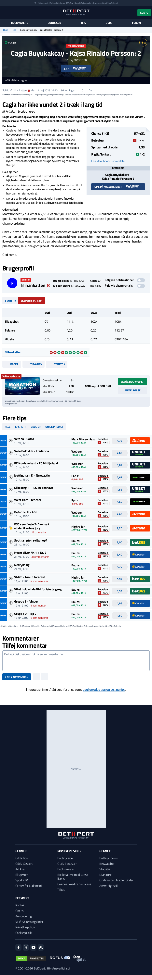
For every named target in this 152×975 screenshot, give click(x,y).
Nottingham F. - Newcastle (31, 475)
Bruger (36, 427)
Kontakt (20, 905)
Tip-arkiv (33, 364)
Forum (136, 23)
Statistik (10, 300)
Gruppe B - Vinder (26, 601)
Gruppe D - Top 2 (25, 613)
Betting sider (65, 858)
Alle (7, 427)
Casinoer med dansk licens (74, 884)
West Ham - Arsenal (27, 499)
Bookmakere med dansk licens (72, 876)
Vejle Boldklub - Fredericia (31, 451)
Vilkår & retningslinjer (29, 921)
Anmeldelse (132, 390)
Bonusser (54, 23)
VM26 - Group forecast (29, 577)
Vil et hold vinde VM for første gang (38, 589)
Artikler (20, 869)
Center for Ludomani (28, 885)
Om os (19, 910)
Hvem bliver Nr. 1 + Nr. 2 (30, 552)
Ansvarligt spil (108, 885)
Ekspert (20, 427)
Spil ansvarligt (43, 3)
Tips (83, 23)
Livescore (105, 874)
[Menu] (4, 12)
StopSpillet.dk (112, 3)
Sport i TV (21, 880)
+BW (143, 42)
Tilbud (61, 889)
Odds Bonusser (67, 863)
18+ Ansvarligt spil (58, 968)
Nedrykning (22, 564)
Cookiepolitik (23, 932)
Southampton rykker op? (30, 540)
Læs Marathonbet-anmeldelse (108, 161)
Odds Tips (21, 858)
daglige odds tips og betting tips (104, 690)
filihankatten (19, 90)
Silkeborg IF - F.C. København (33, 487)
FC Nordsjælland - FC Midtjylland (36, 463)
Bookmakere (19, 23)
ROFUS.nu (69, 3)
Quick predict (54, 427)
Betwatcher (107, 863)
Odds (109, 23)
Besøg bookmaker (132, 382)
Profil (12, 364)
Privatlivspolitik (25, 927)
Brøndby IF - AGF (25, 512)
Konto (144, 12)
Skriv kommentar (16, 677)
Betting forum (108, 858)
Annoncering (23, 916)
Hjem (5, 29)
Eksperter (21, 874)
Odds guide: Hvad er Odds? (116, 880)
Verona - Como (24, 438)
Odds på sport (24, 863)
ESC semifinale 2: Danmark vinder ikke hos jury (31, 526)
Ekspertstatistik (31, 300)
